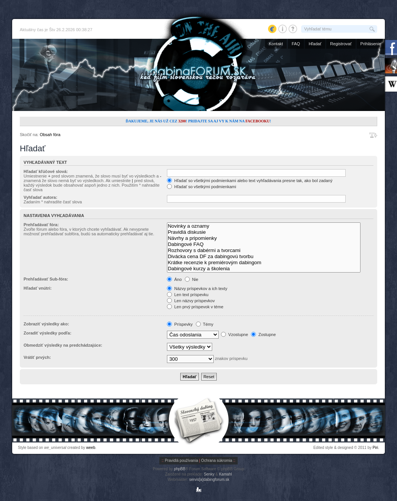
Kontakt (276, 43)
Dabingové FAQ (264, 244)
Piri (375, 448)
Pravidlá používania (181, 460)
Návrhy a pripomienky (264, 238)
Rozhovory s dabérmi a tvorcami (264, 250)
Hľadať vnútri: (38, 288)
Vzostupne (234, 334)
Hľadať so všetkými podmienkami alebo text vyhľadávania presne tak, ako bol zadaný (249, 180)
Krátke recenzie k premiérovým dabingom (264, 263)
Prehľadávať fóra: (41, 224)
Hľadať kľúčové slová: (46, 171)
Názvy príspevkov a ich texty (197, 288)
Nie (191, 279)
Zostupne (263, 334)
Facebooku (257, 121)
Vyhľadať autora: (40, 197)
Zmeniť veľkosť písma (373, 135)
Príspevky (179, 324)
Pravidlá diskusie (264, 232)
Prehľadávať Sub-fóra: (46, 279)
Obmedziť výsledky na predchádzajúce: (63, 345)
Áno (174, 279)
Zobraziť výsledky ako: (46, 324)
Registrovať (341, 43)
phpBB (179, 469)
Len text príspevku (187, 294)
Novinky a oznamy (264, 226)
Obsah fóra (50, 134)
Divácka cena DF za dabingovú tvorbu (264, 257)
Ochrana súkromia (216, 460)
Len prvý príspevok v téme (195, 306)
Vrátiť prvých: (37, 357)
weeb (90, 448)
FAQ (296, 43)
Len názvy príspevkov (190, 300)
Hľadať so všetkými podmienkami (201, 186)
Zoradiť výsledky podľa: (47, 333)
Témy (204, 324)
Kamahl (225, 474)
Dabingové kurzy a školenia (264, 269)
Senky (209, 474)
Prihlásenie (370, 43)
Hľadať (315, 43)
